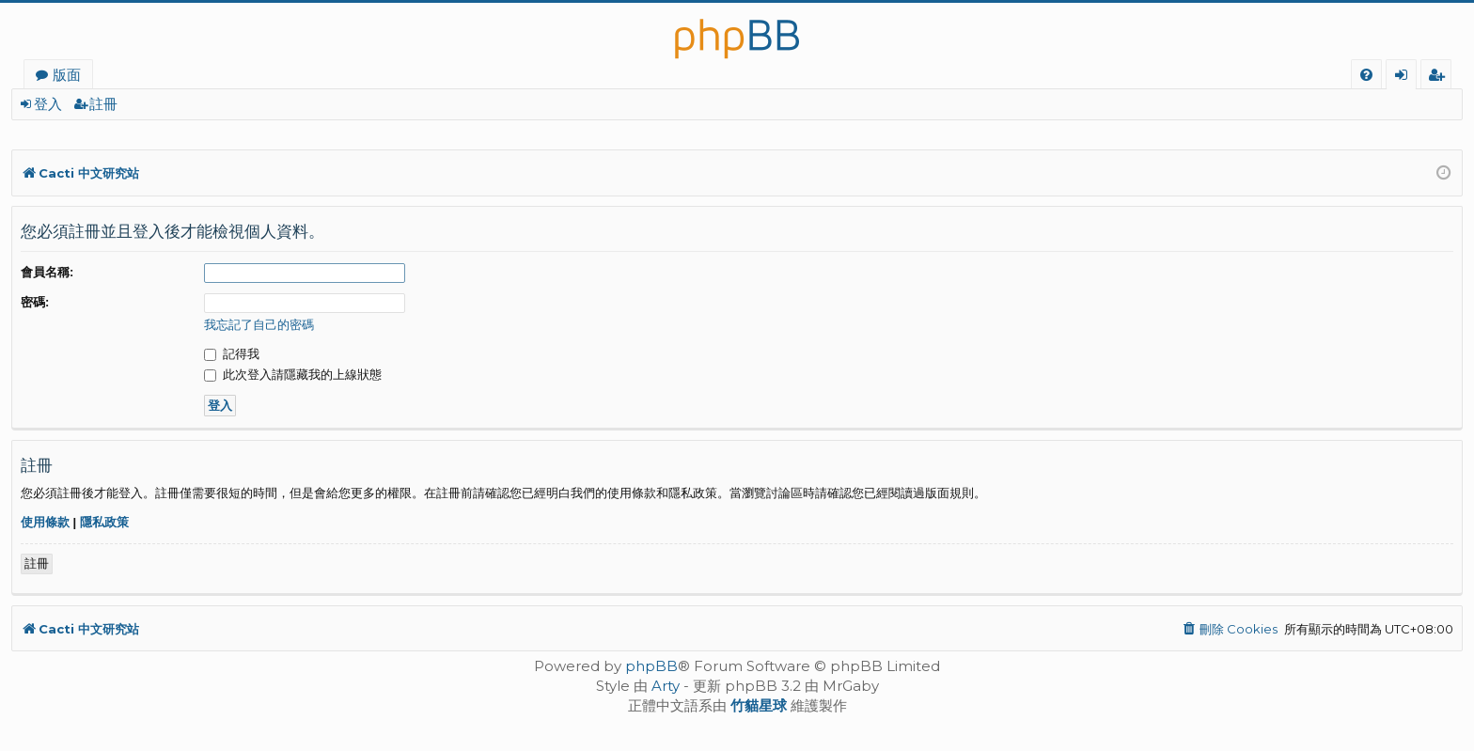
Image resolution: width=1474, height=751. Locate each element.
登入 (48, 104)
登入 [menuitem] (1405, 77)
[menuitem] (1366, 74)
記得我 (231, 354)
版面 (67, 74)
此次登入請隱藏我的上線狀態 (293, 375)
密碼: (35, 302)
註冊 (103, 104)
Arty (665, 686)
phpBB (651, 666)
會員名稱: (47, 272)
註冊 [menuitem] (1439, 77)
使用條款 (45, 522)
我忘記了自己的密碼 (259, 325)
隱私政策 (104, 522)
